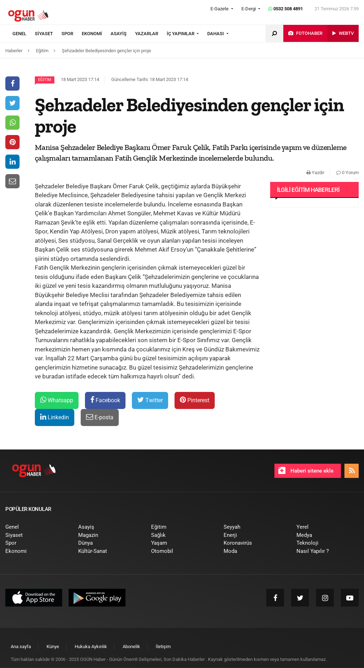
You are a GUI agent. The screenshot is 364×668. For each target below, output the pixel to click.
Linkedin (54, 417)
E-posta (99, 417)
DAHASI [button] (216, 33)
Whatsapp (56, 400)
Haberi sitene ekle (305, 470)
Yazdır (315, 172)
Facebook (105, 400)
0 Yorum (347, 172)
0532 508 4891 (285, 8)
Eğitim (44, 79)
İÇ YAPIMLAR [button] (181, 33)
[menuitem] (23, 34)
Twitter (150, 400)
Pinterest (194, 400)
